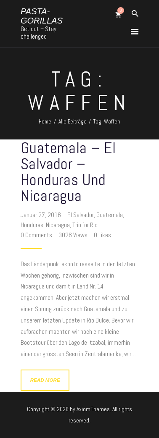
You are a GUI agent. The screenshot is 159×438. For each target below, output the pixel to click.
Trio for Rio (85, 225)
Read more (45, 380)
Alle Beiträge (72, 121)
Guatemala (109, 215)
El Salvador (80, 215)
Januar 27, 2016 (41, 215)
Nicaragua (58, 225)
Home (45, 121)
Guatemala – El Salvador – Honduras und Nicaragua (68, 172)
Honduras (32, 225)
